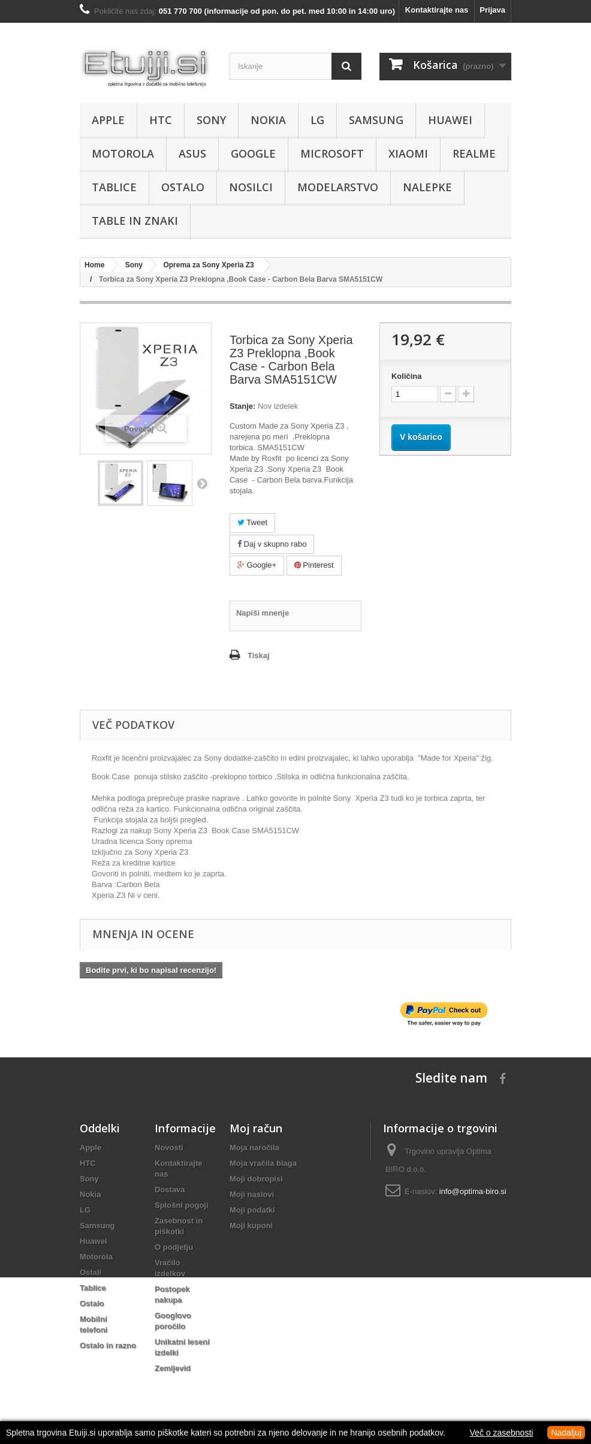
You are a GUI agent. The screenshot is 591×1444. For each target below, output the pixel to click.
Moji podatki (252, 1209)
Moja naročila (254, 1147)
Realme (474, 153)
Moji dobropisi (256, 1178)
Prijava (492, 9)
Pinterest (314, 564)
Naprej (202, 483)
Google (253, 153)
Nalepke (427, 187)
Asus (192, 153)
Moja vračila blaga (263, 1163)
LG (317, 120)
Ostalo (182, 187)
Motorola (123, 153)
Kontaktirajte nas (436, 9)
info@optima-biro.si (472, 1191)
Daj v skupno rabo (271, 543)
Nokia (268, 120)
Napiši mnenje (262, 612)
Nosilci (251, 187)
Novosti (169, 1147)
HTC (160, 120)
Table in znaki (135, 220)
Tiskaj (259, 655)
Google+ (256, 564)
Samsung (376, 120)
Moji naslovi (252, 1194)
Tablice (114, 187)
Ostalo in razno (108, 1345)
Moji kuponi (251, 1225)
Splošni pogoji (182, 1205)
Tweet (252, 522)
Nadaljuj (566, 1432)
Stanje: (242, 406)
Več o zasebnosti (501, 1432)
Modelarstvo (337, 187)
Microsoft (332, 153)
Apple (108, 120)
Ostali (90, 1272)
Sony (211, 120)
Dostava (170, 1189)
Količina (406, 376)
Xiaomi (408, 153)
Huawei (450, 120)
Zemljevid (173, 1368)
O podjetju (174, 1247)
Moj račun (256, 1128)
